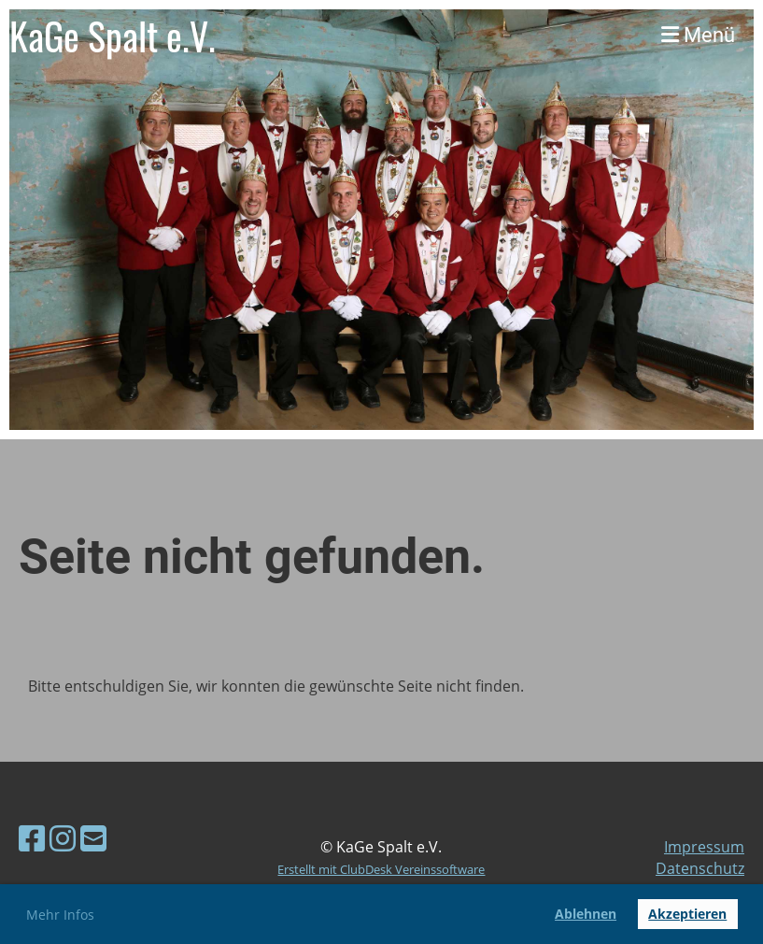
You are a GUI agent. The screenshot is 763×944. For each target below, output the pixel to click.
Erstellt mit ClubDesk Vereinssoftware (381, 869)
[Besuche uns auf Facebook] (32, 838)
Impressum (704, 847)
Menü (698, 35)
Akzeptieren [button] (687, 914)
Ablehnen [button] (585, 914)
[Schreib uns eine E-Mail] (93, 838)
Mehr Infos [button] (60, 914)
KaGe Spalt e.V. (112, 35)
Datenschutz (700, 868)
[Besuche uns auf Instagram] (62, 838)
